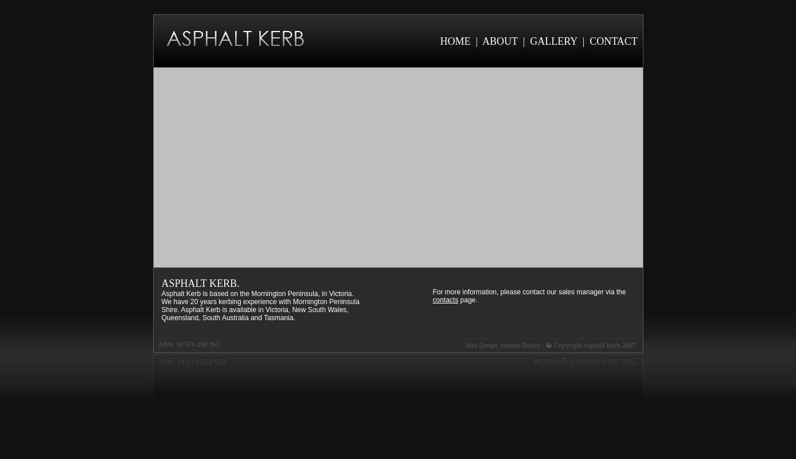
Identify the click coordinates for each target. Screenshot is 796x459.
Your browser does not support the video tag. (398, 167)
